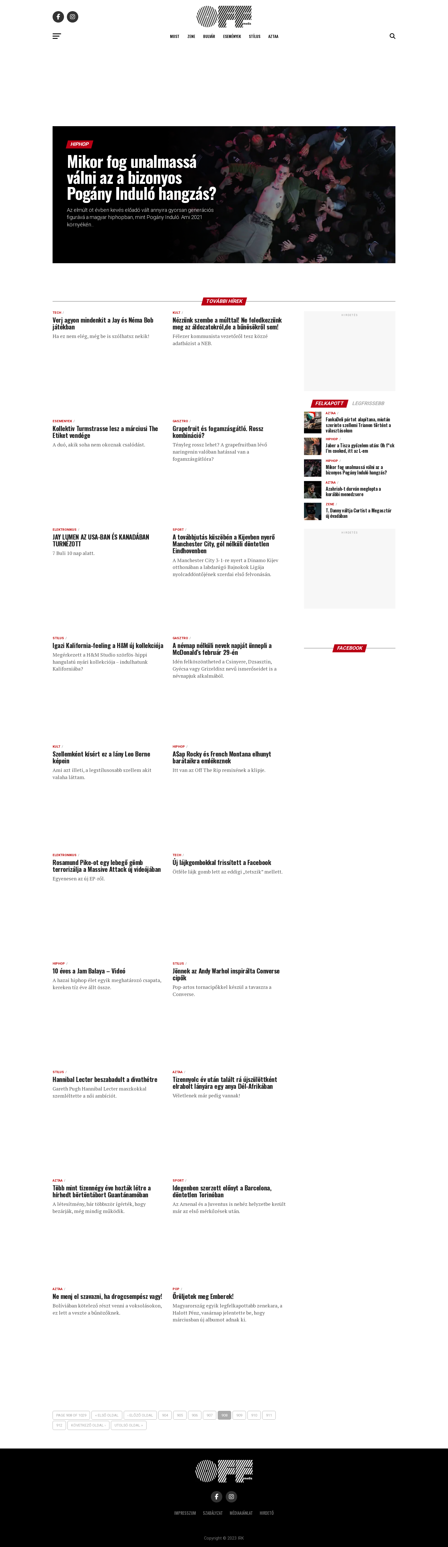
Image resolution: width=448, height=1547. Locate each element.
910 (254, 1415)
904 (165, 1415)
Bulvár (209, 36)
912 (59, 1425)
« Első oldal (107, 1415)
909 (239, 1415)
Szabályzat (213, 1513)
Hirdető (267, 1513)
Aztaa (273, 36)
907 (210, 1415)
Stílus (254, 36)
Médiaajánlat (241, 1513)
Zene (191, 36)
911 (269, 1415)
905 (180, 1415)
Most (174, 36)
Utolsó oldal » (129, 1425)
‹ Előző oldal (140, 1415)
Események (232, 36)
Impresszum (185, 1513)
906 (195, 1415)
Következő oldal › (88, 1425)
